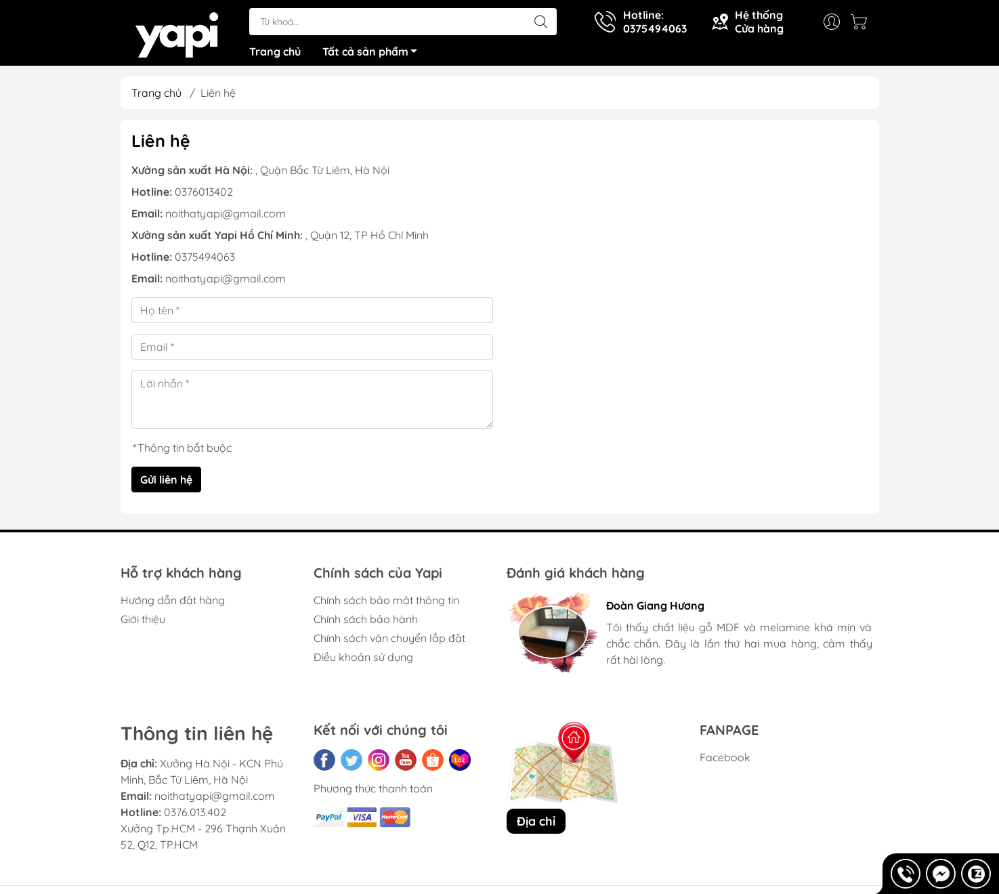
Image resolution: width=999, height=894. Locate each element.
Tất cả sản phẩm (373, 56)
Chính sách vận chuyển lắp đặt (389, 643)
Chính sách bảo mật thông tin (386, 605)
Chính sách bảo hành (366, 624)
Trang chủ (275, 54)
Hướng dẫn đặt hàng (173, 605)
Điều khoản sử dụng (363, 661)
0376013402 (204, 196)
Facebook (725, 762)
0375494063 (205, 261)
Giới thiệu (143, 624)
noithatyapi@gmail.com (225, 218)
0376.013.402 (195, 817)
